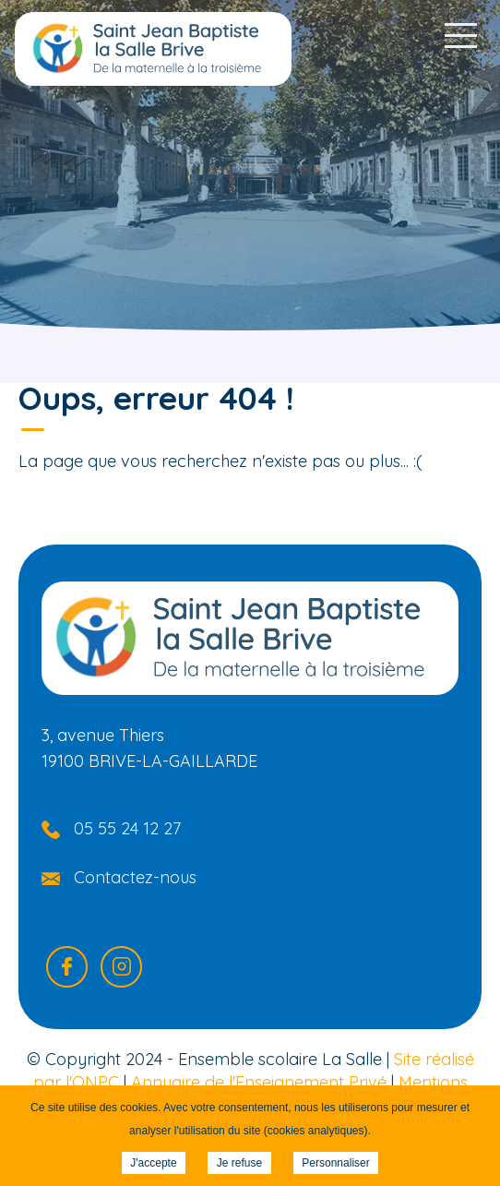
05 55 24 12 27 (127, 828)
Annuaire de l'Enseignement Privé (259, 1082)
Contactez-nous (135, 877)
